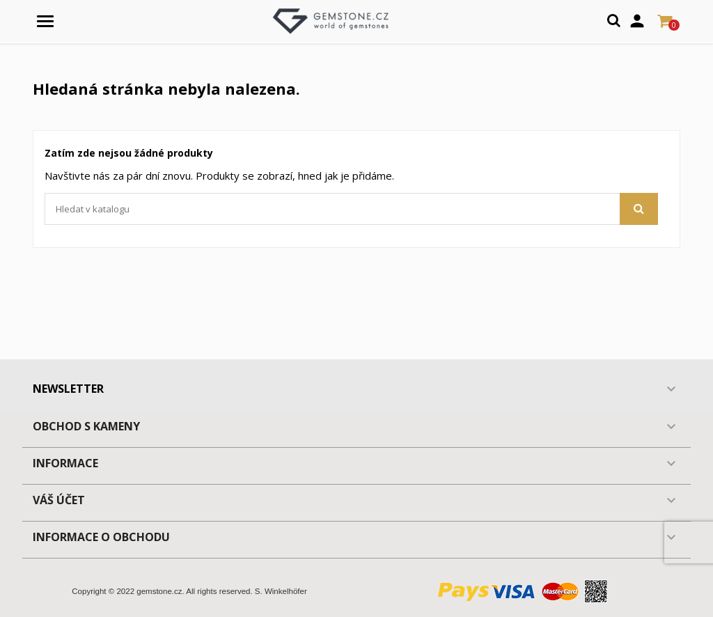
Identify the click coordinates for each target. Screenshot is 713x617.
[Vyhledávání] (351, 209)
